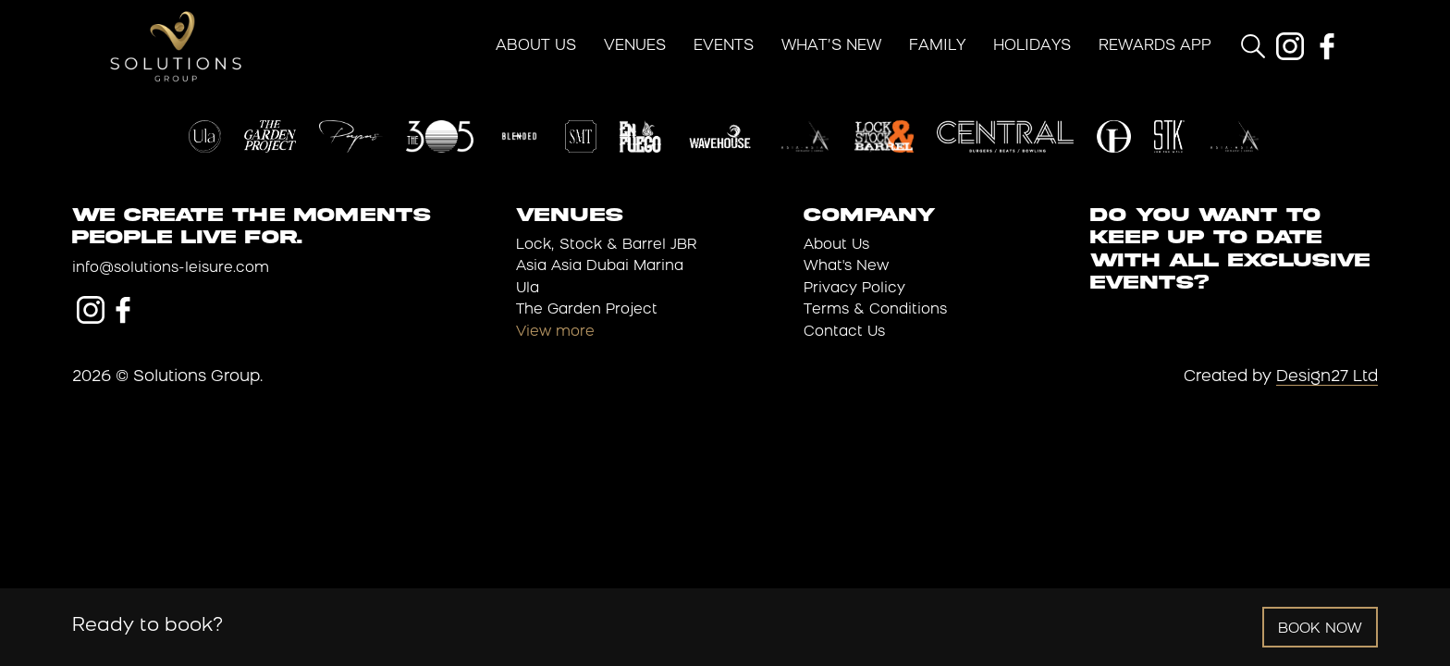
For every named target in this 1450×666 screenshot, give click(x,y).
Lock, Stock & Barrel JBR (606, 246)
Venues (635, 46)
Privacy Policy (854, 289)
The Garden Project (586, 310)
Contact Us (844, 332)
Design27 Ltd (1327, 377)
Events (724, 46)
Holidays (1032, 46)
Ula (527, 289)
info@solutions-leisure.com (170, 269)
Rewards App (1155, 46)
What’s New (831, 46)
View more (555, 332)
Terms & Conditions (875, 310)
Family (937, 46)
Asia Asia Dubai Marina (599, 267)
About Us (536, 46)
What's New (846, 267)
